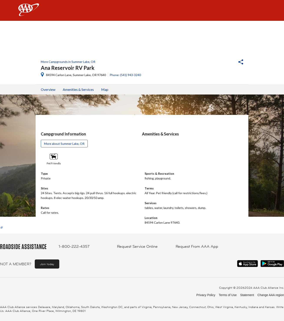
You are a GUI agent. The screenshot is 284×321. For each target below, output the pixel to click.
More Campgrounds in (68, 62)
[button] (229, 62)
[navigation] (142, 10)
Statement (247, 295)
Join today (47, 264)
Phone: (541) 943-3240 (125, 75)
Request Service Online (137, 246)
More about (64, 143)
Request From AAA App (197, 246)
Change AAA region (271, 295)
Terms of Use (227, 295)
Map (104, 89)
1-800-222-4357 (74, 246)
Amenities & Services (78, 89)
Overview (48, 89)
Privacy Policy (205, 295)
